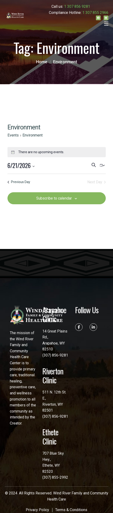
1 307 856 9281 (77, 6)
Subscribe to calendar (54, 198)
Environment (65, 61)
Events (13, 135)
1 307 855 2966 (95, 12)
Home (41, 61)
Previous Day (18, 182)
